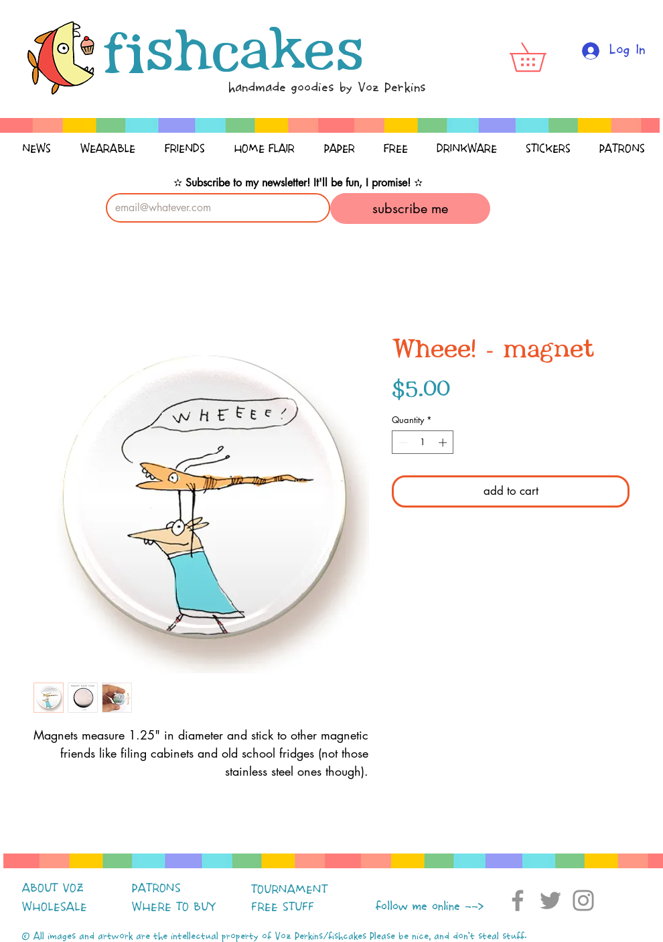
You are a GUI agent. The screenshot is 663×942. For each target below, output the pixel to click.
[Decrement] (402, 442)
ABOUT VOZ (53, 888)
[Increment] (444, 442)
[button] (542, 57)
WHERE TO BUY (174, 907)
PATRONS (156, 888)
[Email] (214, 207)
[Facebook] (518, 900)
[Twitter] (550, 900)
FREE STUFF (282, 907)
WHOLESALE (54, 907)
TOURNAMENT (289, 889)
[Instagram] (583, 900)
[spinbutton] (423, 442)
